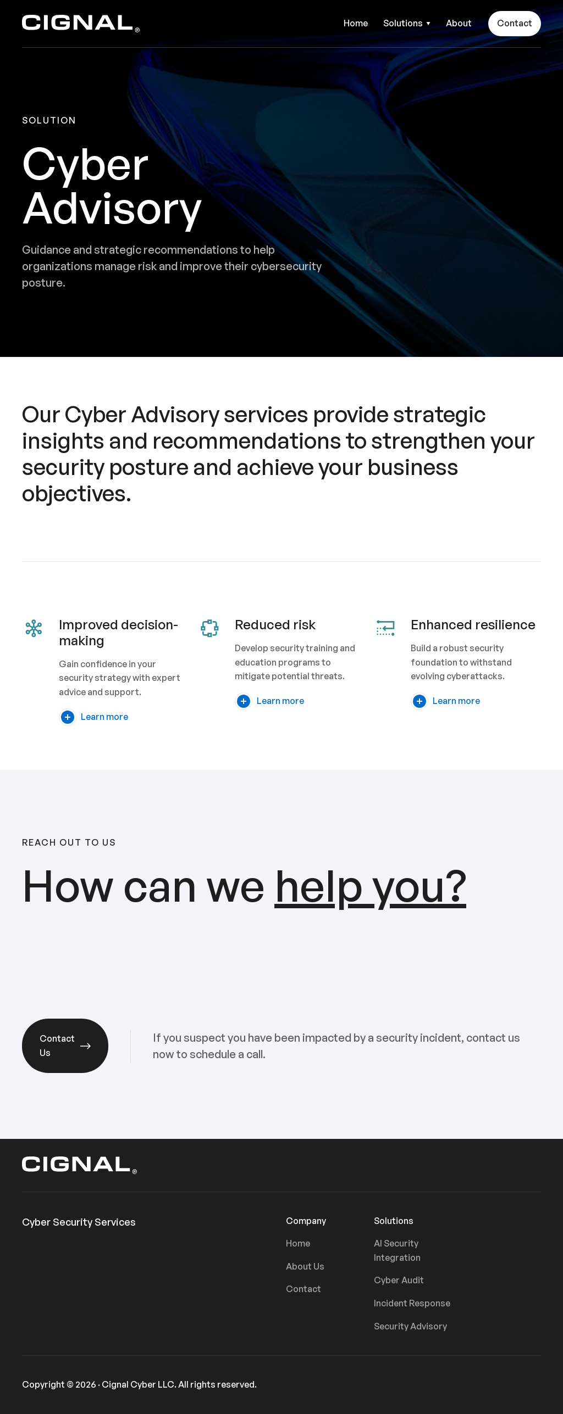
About (459, 23)
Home (356, 23)
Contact (514, 23)
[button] (407, 23)
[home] (81, 23)
